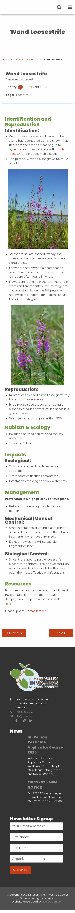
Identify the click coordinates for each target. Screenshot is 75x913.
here (8, 603)
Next (61, 633)
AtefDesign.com (52, 901)
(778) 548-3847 (21, 711)
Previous (14, 633)
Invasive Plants (24, 59)
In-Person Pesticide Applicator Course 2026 (45, 745)
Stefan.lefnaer (36, 611)
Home (5, 59)
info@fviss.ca (21, 716)
